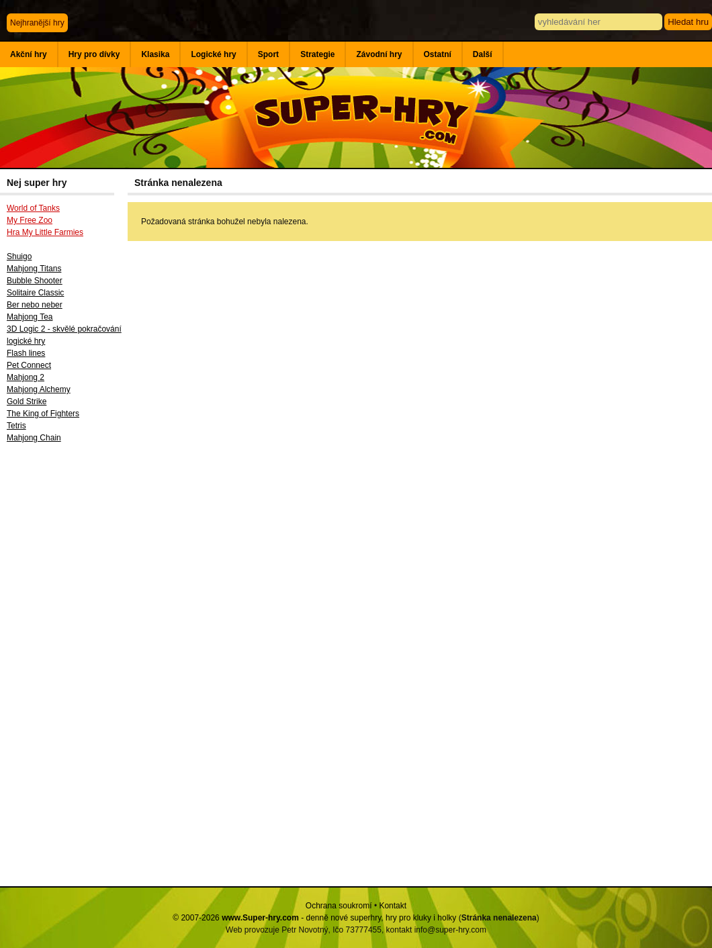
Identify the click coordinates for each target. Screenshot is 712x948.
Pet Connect (29, 365)
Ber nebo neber (34, 305)
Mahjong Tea (30, 317)
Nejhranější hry (37, 23)
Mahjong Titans (34, 268)
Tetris (16, 425)
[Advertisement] (64, 669)
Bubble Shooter (34, 280)
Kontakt (392, 905)
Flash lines (26, 353)
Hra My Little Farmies (45, 232)
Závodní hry (379, 54)
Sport (268, 54)
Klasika (155, 54)
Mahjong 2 (25, 377)
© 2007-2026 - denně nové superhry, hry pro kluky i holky (314, 917)
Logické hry (213, 54)
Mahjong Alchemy (39, 389)
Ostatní (437, 54)
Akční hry (28, 54)
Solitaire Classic (35, 292)
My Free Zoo (29, 220)
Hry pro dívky (94, 54)
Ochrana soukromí (339, 905)
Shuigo (19, 256)
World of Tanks (33, 208)
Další (482, 54)
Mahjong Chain (34, 437)
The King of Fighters (43, 413)
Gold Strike (26, 401)
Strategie (317, 54)
